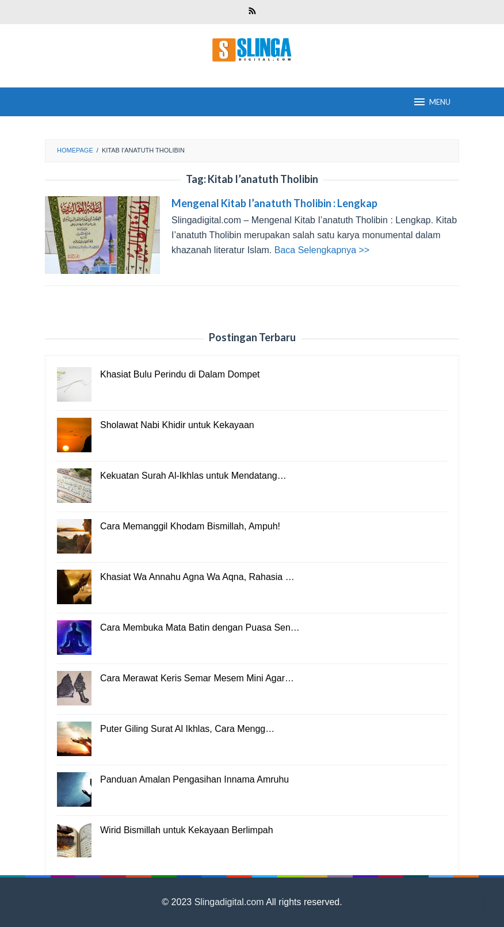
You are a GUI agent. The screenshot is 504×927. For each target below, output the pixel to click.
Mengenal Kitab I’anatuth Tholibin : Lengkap (274, 203)
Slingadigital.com (230, 902)
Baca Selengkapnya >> (321, 250)
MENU (431, 102)
